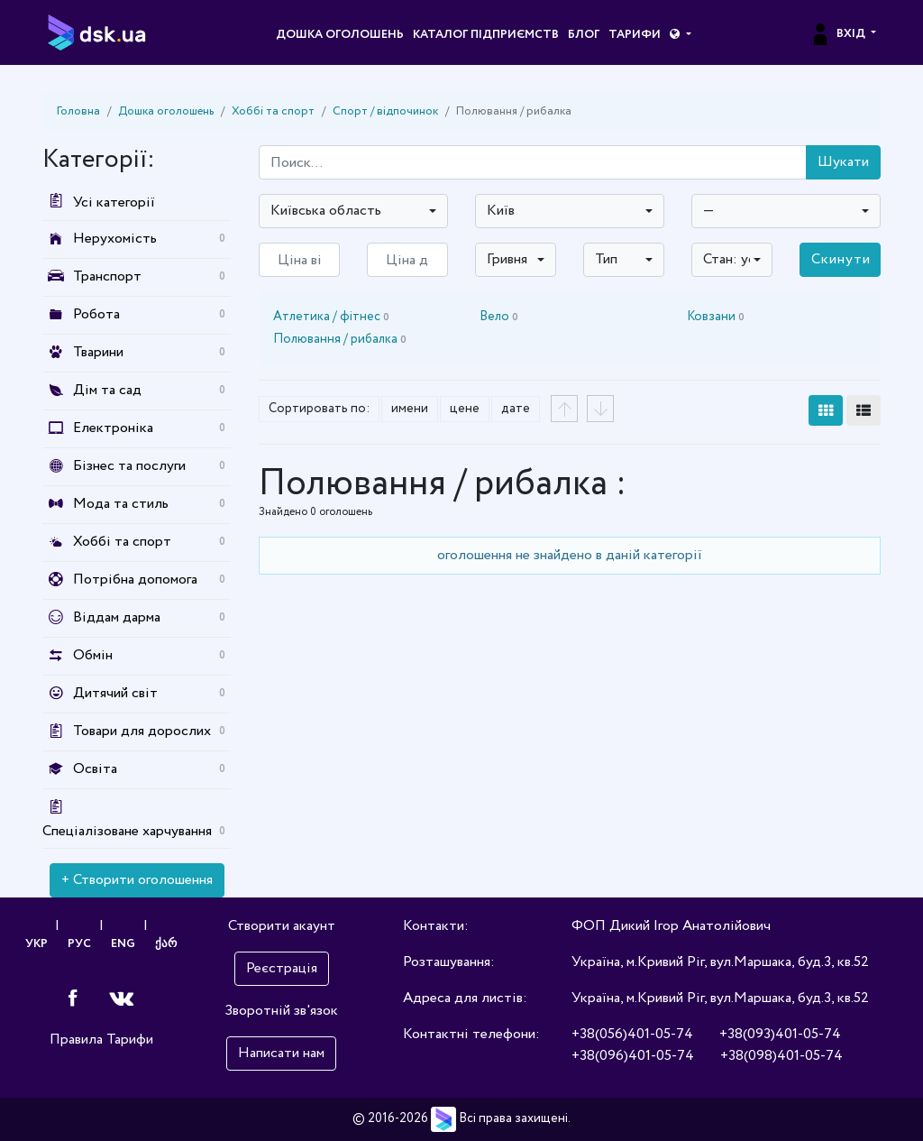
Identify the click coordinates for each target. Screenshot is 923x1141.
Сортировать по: (319, 409)
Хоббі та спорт (273, 111)
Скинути (841, 259)
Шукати (843, 162)
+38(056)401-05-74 (632, 1034)
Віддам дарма (116, 617)
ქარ (167, 945)
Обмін (93, 655)
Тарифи (634, 34)
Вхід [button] (838, 34)
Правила (76, 1043)
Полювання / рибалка (340, 339)
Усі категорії (98, 202)
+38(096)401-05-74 (632, 1055)
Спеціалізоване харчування (127, 831)
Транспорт (107, 276)
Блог (583, 34)
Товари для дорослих (142, 731)
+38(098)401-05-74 (781, 1055)
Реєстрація (281, 968)
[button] (680, 35)
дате (515, 409)
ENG (124, 945)
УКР (35, 945)
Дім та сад (107, 390)
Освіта (95, 769)
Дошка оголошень (340, 34)
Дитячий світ (115, 693)
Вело (499, 317)
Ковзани (716, 317)
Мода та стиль (121, 503)
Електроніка (113, 428)
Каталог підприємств (486, 34)
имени (409, 409)
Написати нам (281, 1053)
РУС (79, 945)
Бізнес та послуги (129, 465)
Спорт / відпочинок (385, 111)
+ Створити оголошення (137, 880)
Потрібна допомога (135, 579)
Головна (78, 111)
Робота (96, 314)
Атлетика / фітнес (331, 317)
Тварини (98, 352)
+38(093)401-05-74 (780, 1034)
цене (465, 409)
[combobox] (353, 211)
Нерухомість (115, 238)
